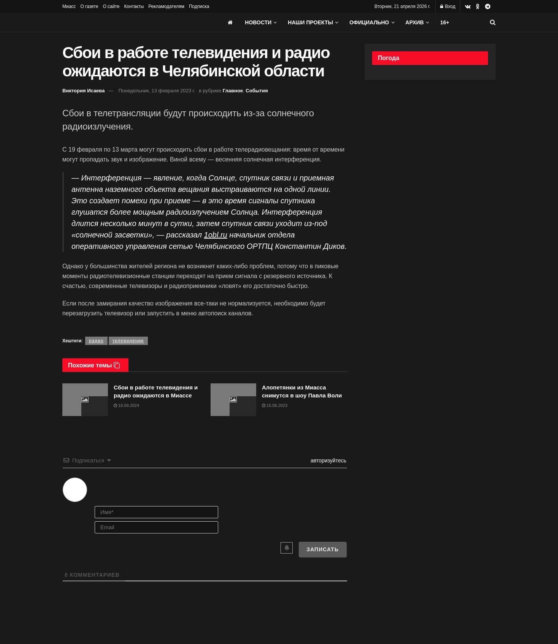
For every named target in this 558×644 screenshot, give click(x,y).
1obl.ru (215, 235)
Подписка (199, 6)
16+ (444, 22)
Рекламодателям (166, 6)
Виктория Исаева (83, 90)
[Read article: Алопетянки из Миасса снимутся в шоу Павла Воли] (233, 399)
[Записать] (322, 549)
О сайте (111, 6)
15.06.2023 (274, 405)
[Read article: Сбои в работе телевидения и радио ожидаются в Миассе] (85, 399)
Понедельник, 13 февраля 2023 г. (157, 90)
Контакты (134, 6)
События (257, 90)
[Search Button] (493, 22)
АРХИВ (415, 22)
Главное (233, 90)
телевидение (128, 340)
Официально (369, 22)
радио (96, 340)
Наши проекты (310, 22)
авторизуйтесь (327, 460)
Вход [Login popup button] (447, 6)
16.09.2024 (126, 405)
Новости (258, 22)
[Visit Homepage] (119, 22)
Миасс (69, 6)
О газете (89, 6)
